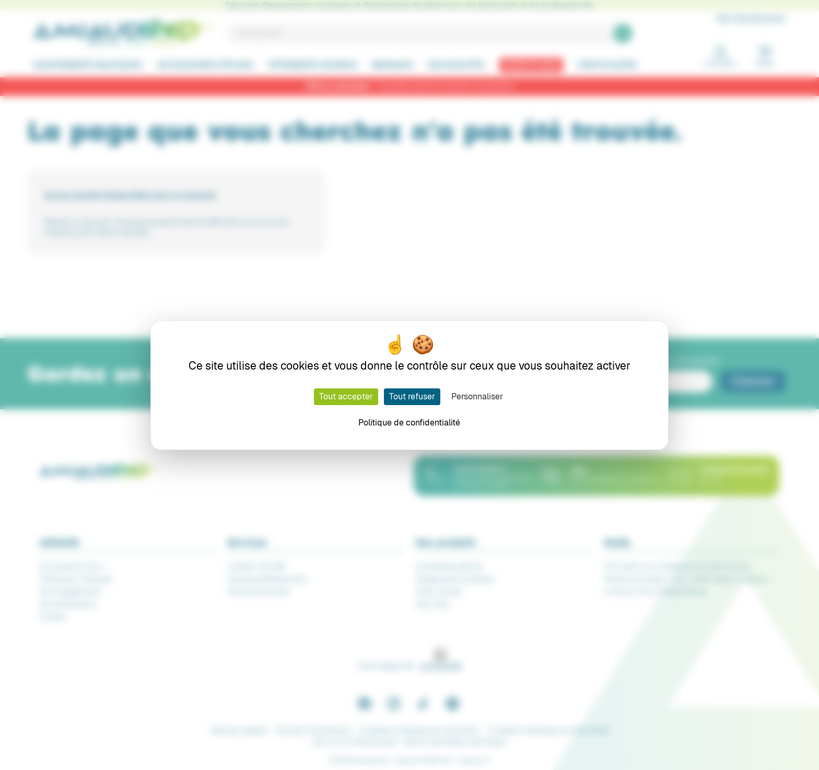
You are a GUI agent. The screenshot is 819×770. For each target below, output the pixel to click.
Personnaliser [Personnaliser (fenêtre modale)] (477, 396)
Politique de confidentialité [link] (409, 422)
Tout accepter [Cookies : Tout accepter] (346, 396)
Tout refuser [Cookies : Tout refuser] (412, 396)
